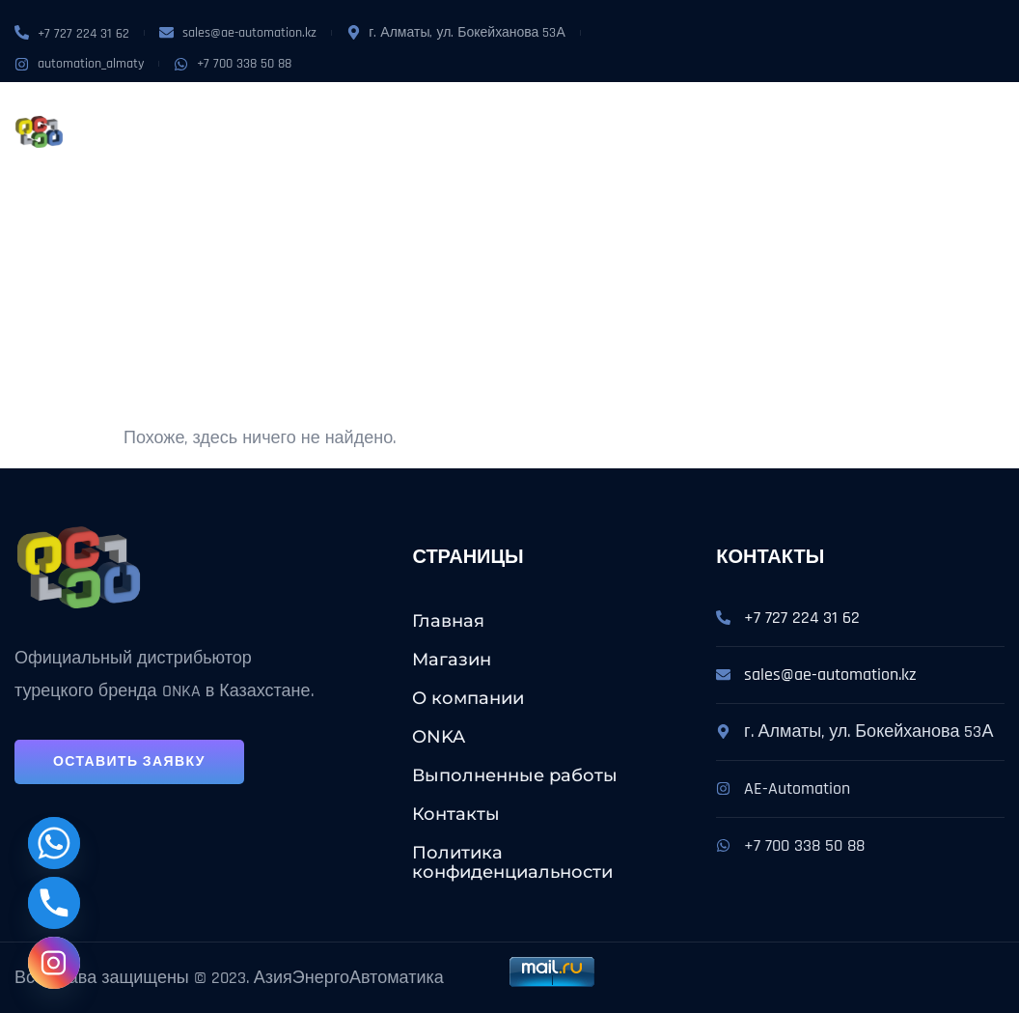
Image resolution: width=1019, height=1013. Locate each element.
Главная (448, 621)
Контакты (259, 153)
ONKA (433, 109)
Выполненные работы (652, 109)
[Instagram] (54, 963)
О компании (353, 109)
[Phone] (54, 903)
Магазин (255, 109)
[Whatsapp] (54, 843)
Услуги (506, 109)
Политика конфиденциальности (512, 862)
